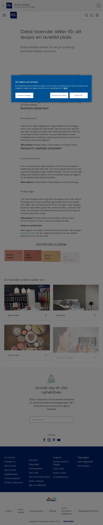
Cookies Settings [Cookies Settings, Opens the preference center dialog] (24, 95)
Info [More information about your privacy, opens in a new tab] (65, 88)
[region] (51, 88)
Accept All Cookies (59, 95)
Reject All (78, 95)
